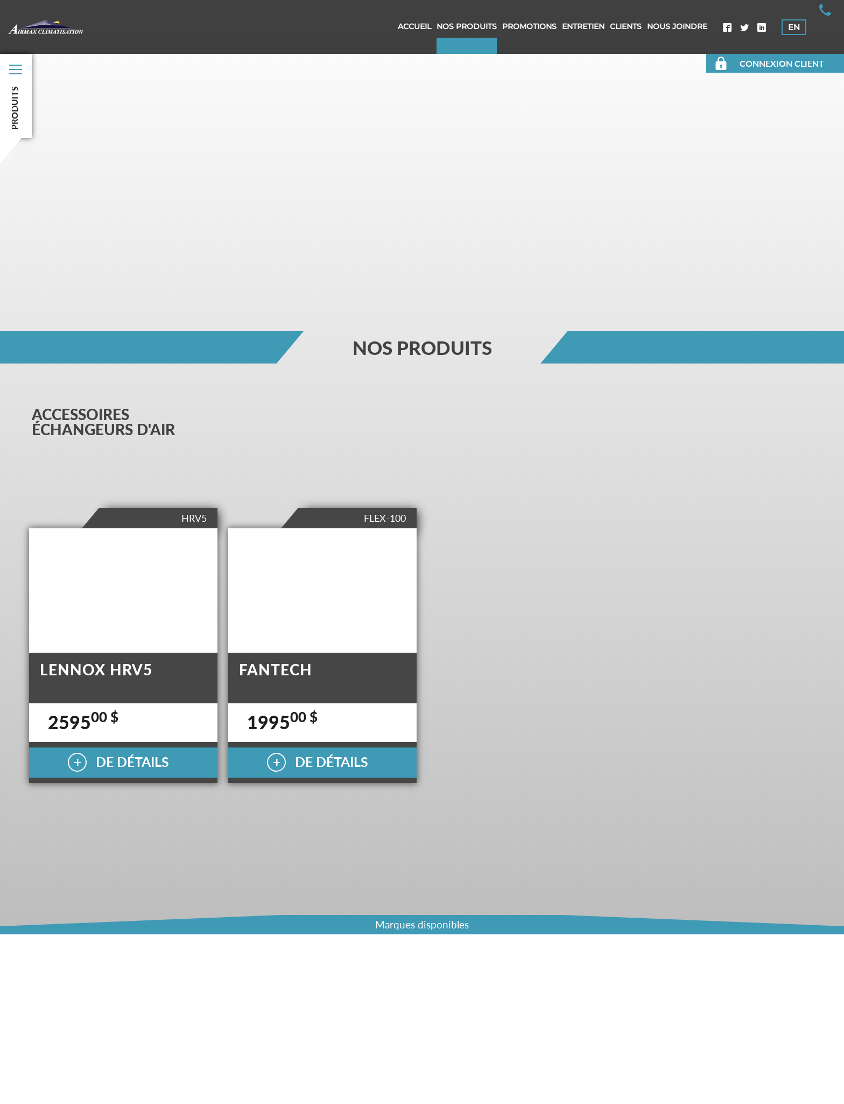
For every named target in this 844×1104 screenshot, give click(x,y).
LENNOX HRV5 (96, 669)
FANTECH (275, 669)
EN (794, 27)
